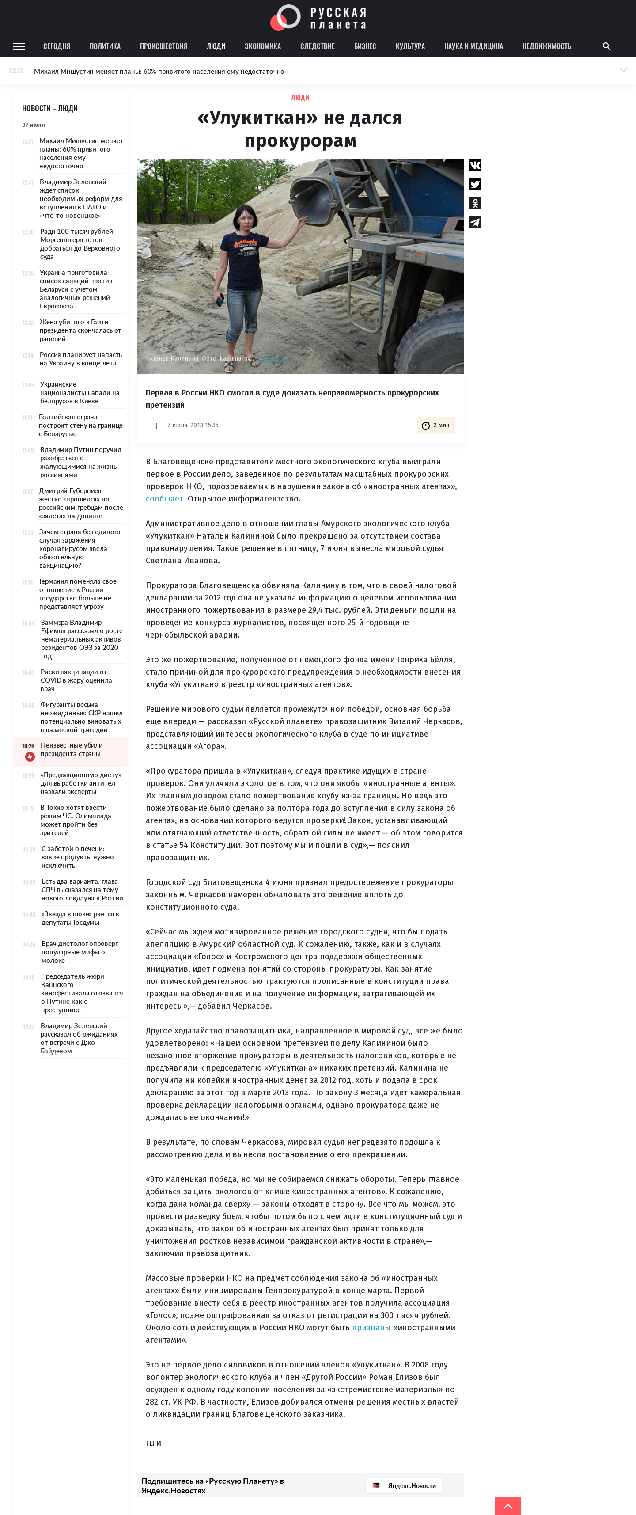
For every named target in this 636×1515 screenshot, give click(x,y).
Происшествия (163, 46)
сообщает (164, 499)
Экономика (263, 46)
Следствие (317, 46)
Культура (410, 46)
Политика (105, 46)
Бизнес (365, 46)
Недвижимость (546, 46)
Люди (216, 46)
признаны (371, 1328)
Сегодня (56, 46)
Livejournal (272, 358)
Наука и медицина (473, 46)
